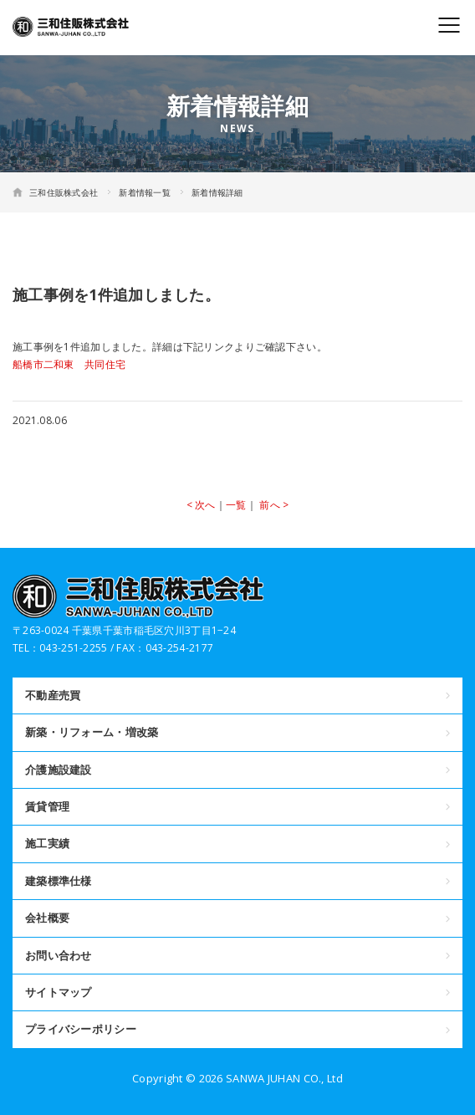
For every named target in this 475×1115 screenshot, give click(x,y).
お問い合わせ (58, 955)
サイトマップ (58, 992)
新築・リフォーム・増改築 (91, 731)
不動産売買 (52, 695)
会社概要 (47, 917)
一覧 (236, 505)
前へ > (274, 505)
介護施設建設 (58, 769)
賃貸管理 (47, 806)
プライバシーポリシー (80, 1028)
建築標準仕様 (58, 880)
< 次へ (201, 505)
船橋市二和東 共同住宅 (69, 364)
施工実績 (47, 843)
